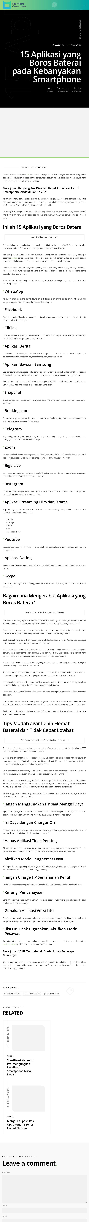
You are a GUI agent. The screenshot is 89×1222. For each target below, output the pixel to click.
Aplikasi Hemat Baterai (32, 994)
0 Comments (62, 91)
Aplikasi (65, 45)
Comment (6, 1117)
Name (4, 1150)
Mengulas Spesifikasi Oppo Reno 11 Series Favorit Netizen (59, 1061)
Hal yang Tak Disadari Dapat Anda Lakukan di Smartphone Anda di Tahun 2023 (41, 190)
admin (50, 91)
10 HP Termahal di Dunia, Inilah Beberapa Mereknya (38, 953)
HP (28, 174)
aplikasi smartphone (51, 994)
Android (56, 45)
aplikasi (14, 258)
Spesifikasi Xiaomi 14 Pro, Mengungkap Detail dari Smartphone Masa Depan (18, 1064)
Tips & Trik (76, 45)
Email (4, 1161)
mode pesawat (9, 944)
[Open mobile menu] (84, 4)
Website (5, 1172)
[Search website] (54, 4)
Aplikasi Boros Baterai (12, 994)
